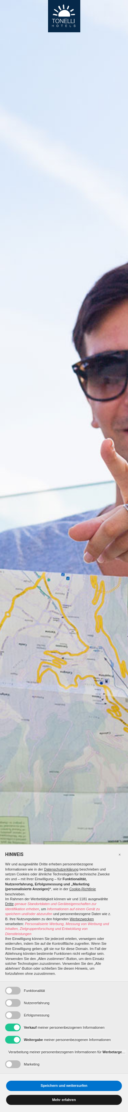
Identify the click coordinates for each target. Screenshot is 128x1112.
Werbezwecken (82, 919)
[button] (119, 855)
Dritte (9, 904)
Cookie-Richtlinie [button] (82, 889)
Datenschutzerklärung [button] (61, 869)
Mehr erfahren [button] (64, 1100)
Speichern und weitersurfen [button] (64, 1085)
